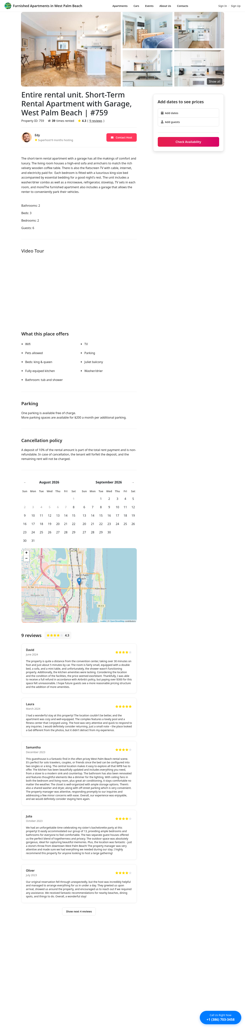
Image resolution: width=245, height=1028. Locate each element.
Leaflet (103, 621)
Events (149, 6)
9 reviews (95, 121)
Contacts (182, 6)
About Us (165, 6)
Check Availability (188, 142)
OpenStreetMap (117, 621)
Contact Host (121, 137)
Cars (136, 6)
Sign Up (236, 6)
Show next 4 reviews (79, 912)
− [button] (26, 559)
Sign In (222, 6)
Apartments (120, 6)
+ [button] (26, 553)
